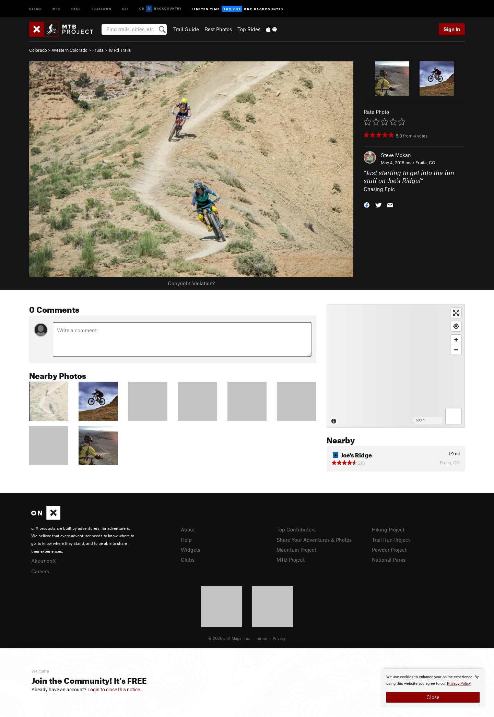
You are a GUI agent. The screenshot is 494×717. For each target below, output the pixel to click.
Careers (40, 571)
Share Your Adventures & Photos (314, 540)
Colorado (38, 50)
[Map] (395, 365)
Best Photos (218, 29)
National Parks (388, 560)
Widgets (190, 550)
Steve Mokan (396, 155)
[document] (433, 688)
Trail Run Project (391, 540)
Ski (125, 8)
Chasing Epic (379, 189)
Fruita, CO (425, 162)
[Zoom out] (456, 350)
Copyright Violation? (191, 283)
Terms (261, 638)
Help (186, 540)
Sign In (452, 29)
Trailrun (101, 8)
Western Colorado (69, 50)
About (188, 529)
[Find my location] (456, 326)
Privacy (279, 638)
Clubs (188, 560)
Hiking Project (388, 529)
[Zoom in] (456, 340)
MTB (56, 8)
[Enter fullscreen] (456, 313)
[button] (367, 204)
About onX (43, 561)
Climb (35, 8)
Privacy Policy (459, 683)
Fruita (98, 50)
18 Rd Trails (119, 50)
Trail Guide (186, 29)
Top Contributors (296, 529)
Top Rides (248, 29)
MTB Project (291, 560)
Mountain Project (296, 550)
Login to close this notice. (114, 689)
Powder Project (389, 550)
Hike (76, 8)
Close (432, 697)
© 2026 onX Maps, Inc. (229, 638)
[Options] (453, 416)
